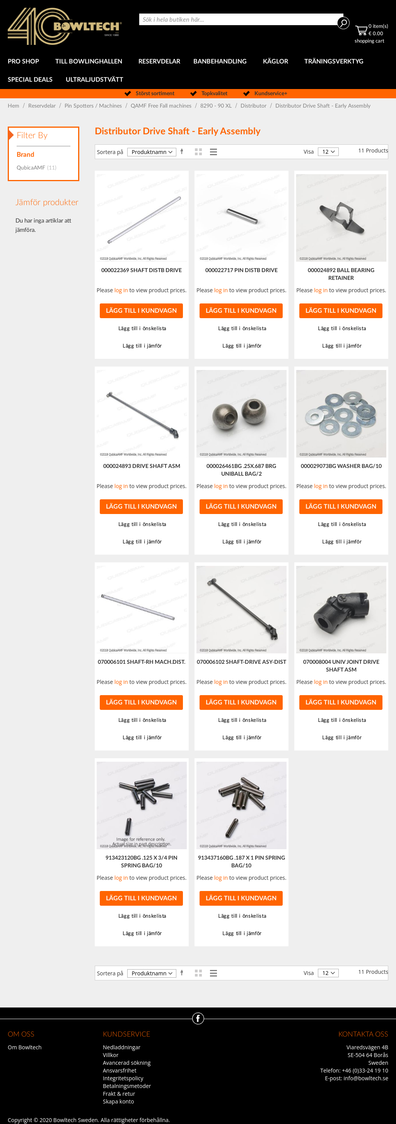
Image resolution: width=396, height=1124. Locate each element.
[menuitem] (25, 62)
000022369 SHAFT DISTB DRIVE (141, 270)
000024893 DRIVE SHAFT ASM (141, 466)
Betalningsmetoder (127, 1086)
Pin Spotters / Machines (94, 106)
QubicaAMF (39, 168)
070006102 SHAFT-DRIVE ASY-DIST (241, 662)
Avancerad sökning (126, 1062)
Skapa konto (118, 1101)
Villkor (110, 1055)
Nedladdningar (121, 1047)
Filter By (32, 135)
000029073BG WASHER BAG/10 (341, 466)
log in (121, 290)
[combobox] (241, 19)
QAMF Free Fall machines (162, 106)
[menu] (198, 71)
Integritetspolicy (123, 1078)
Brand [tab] (25, 154)
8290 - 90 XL (216, 106)
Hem (14, 106)
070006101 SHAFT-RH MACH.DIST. (141, 662)
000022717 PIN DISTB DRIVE (241, 270)
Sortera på (110, 152)
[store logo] (65, 26)
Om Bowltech (24, 1047)
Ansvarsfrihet (120, 1070)
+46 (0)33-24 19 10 (365, 1070)
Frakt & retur (119, 1093)
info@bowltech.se (365, 1078)
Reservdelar (42, 106)
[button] (141, 329)
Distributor (254, 106)
